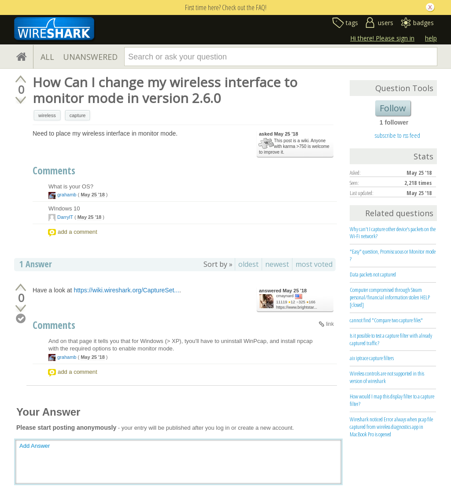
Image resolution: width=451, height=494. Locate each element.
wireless (47, 115)
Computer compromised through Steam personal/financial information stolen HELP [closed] (390, 297)
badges (423, 22)
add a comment (77, 232)
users (385, 22)
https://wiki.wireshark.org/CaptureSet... (126, 290)
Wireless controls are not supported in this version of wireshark (387, 377)
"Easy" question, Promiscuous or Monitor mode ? (393, 255)
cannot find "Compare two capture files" (386, 320)
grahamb (66, 194)
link (330, 324)
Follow (393, 108)
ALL (47, 57)
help (431, 38)
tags (352, 22)
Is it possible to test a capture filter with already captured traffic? (391, 339)
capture (78, 115)
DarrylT (65, 217)
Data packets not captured (373, 274)
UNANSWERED (90, 57)
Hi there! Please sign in (382, 38)
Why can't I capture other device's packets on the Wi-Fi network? (393, 232)
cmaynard (285, 296)
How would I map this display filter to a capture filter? (392, 400)
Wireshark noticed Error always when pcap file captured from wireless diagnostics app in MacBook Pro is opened (391, 426)
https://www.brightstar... (296, 307)
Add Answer (34, 445)
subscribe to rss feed (397, 135)
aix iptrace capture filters (372, 358)
